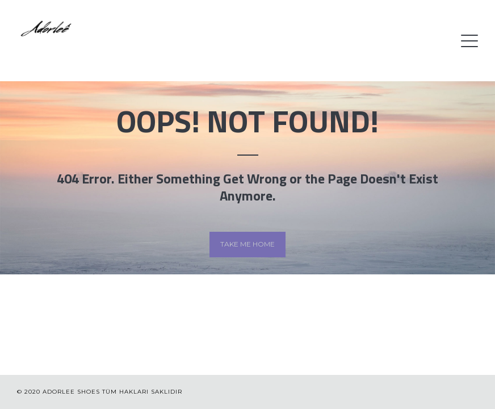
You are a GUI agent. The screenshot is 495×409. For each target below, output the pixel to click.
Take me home (247, 244)
